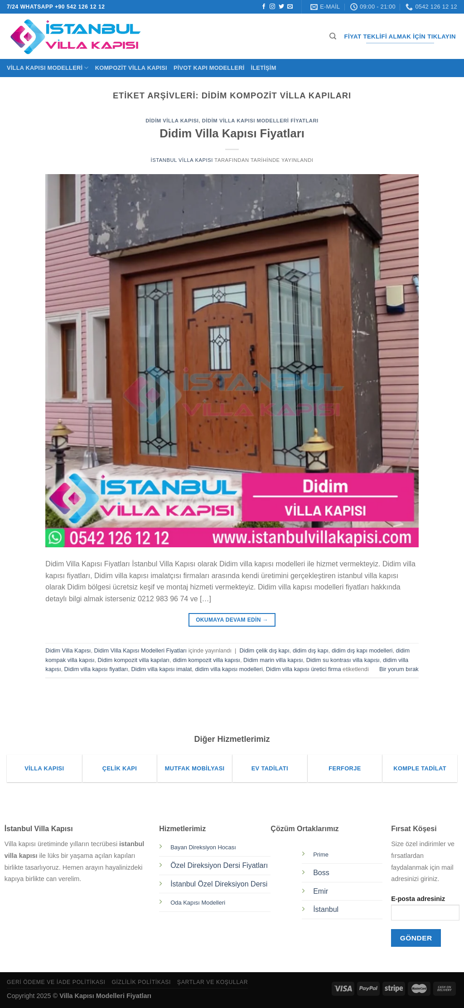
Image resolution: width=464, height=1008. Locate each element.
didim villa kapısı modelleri (228, 669)
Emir (320, 891)
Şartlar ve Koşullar (212, 982)
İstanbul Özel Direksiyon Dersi (218, 884)
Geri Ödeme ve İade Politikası (56, 982)
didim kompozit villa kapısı (206, 660)
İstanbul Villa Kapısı (181, 160)
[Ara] (332, 36)
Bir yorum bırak (399, 669)
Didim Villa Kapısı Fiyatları (232, 133)
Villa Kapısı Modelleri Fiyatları (105, 995)
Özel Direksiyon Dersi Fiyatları (219, 865)
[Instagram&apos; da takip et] (272, 7)
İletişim (263, 67)
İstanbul (325, 909)
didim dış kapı (311, 650)
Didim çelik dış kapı (265, 650)
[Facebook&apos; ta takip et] (263, 7)
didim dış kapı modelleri (362, 650)
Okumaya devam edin (232, 620)
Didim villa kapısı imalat (161, 669)
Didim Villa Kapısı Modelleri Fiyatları (260, 120)
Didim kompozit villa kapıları (134, 660)
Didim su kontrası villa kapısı (343, 660)
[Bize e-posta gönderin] (290, 7)
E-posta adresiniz (425, 910)
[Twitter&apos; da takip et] (281, 7)
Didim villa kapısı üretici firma (303, 669)
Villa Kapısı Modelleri (48, 67)
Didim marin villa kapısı (273, 660)
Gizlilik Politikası (141, 982)
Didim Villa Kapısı (171, 120)
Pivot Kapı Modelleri (209, 67)
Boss (321, 873)
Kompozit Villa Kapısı (131, 67)
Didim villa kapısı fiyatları (96, 669)
